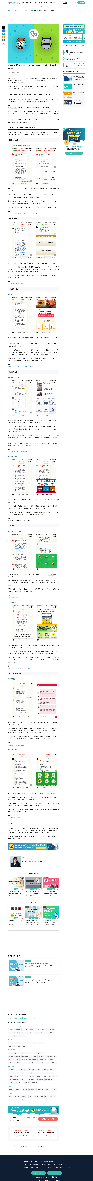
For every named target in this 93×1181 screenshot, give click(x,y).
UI (17, 1076)
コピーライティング (53, 1076)
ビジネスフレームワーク (14, 1096)
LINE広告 (51, 1069)
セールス (41, 1043)
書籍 (30, 1096)
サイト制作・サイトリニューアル (46, 1073)
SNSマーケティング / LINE (32, 924)
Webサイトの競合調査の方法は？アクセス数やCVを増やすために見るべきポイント (33, 892)
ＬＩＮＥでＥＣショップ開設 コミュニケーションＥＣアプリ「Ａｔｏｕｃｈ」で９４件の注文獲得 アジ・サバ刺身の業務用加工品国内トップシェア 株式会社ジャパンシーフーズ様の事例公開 (16, 921)
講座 (55, 2)
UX (21, 1076)
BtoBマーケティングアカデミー (58, 1164)
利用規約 (33, 1167)
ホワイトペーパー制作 (13, 1079)
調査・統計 (52, 1096)
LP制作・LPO (30, 1053)
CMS (24, 6)
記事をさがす (26, 1161)
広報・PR (11, 1036)
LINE (10, 74)
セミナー (46, 2)
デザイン (22, 1079)
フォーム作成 (21, 1053)
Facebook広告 (20, 1069)
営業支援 (10, 1062)
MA (34, 6)
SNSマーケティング (33, 918)
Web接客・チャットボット (18, 74)
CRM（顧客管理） (33, 1059)
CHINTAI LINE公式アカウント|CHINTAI (19, 452)
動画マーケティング (50, 1029)
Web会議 (51, 1059)
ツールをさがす (34, 1161)
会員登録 (81, 2)
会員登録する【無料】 (48, 1119)
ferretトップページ (45, 1146)
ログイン (74, 2)
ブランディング (32, 1089)
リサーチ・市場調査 (49, 1032)
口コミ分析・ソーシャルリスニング (36, 1062)
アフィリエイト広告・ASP (20, 1036)
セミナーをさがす (43, 1161)
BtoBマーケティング (38, 1032)
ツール (40, 2)
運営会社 (56, 1167)
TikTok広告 (28, 1073)
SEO (9, 6)
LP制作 (38, 6)
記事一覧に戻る (26, 1146)
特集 (27, 2)
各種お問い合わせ (26, 1167)
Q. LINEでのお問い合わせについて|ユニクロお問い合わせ (23, 213)
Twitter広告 (28, 1069)
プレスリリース (67, 1167)
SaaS (46, 1096)
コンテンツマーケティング (25, 1032)
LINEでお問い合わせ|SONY (15, 283)
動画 (51, 2)
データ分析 (43, 6)
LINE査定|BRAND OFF (14, 818)
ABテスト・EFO (29, 6)
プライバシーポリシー (40, 1167)
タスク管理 (54, 1089)
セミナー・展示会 (51, 889)
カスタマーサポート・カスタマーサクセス (17, 1046)
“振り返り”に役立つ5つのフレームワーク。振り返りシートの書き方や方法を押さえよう (16, 892)
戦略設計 (10, 1043)
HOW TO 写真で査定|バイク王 (16, 745)
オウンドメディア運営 (29, 1076)
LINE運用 (45, 1069)
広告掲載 (65, 2)
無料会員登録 (38, 1173)
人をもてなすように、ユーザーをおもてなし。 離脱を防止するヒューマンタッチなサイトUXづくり (51, 921)
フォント (47, 1062)
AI (15, 1099)
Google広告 (11, 1069)
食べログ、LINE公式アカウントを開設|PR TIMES (21, 366)
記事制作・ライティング (41, 1076)
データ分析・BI (33, 889)
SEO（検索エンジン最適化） (15, 1029)
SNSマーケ (14, 6)
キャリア (25, 1089)
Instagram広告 (36, 1069)
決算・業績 (36, 1096)
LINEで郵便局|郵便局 (14, 597)
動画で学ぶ (52, 1161)
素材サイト (54, 1062)
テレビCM (35, 1073)
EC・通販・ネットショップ (20, 1062)
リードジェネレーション (20, 1043)
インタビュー (49, 6)
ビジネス (16, 889)
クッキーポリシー (50, 1167)
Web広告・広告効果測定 (28, 1029)
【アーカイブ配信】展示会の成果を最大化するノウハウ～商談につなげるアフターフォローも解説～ (50, 892)
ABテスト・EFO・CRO (40, 1053)
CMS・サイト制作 (12, 1053)
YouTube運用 (12, 1073)
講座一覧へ (23, 1135)
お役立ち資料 (33, 2)
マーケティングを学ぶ (27, 1164)
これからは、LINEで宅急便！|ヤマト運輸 (19, 668)
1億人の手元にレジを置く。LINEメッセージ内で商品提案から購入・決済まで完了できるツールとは (33, 921)
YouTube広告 (20, 1073)
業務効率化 (11, 1089)
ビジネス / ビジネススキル (15, 895)
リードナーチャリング (32, 1043)
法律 (42, 1096)
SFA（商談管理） (42, 1059)
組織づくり (18, 1089)
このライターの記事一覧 (50, 866)
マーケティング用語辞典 (45, 1164)
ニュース (10, 1099)
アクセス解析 (34, 1056)
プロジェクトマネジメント (43, 1089)
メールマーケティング (13, 1032)
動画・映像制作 (25, 1056)
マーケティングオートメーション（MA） (47, 1056)
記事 (23, 2)
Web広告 (19, 6)
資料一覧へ (47, 1135)
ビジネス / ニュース (13, 924)
